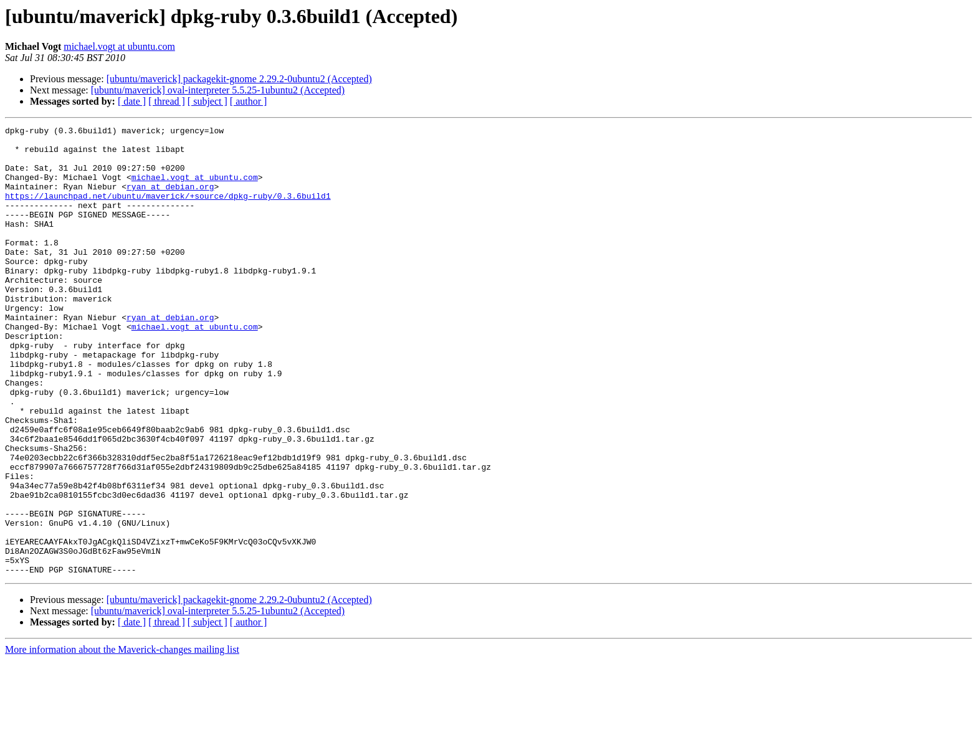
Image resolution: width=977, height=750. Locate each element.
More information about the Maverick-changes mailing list (122, 739)
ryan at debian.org (170, 199)
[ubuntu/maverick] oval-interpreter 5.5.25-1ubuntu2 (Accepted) (218, 90)
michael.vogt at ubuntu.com (119, 46)
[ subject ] (207, 101)
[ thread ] (166, 101)
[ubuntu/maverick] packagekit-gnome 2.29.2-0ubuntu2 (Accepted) (239, 79)
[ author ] (248, 101)
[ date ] (132, 101)
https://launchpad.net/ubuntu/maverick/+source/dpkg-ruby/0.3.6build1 (168, 210)
